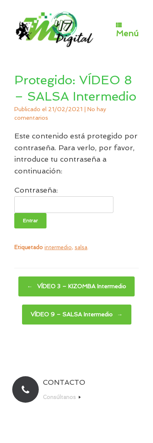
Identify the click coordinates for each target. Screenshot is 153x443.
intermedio (58, 247)
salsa (81, 247)
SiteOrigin (91, 427)
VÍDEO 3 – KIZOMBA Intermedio (76, 286)
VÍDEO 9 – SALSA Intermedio (77, 314)
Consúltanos (62, 397)
